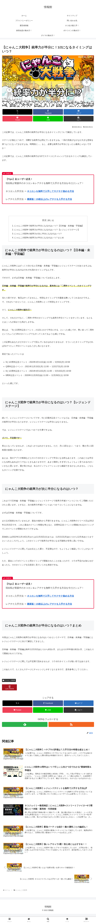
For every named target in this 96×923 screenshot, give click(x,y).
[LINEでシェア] (48, 118)
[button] (79, 118)
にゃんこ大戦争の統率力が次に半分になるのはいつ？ (38, 234)
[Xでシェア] (17, 112)
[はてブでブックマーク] (79, 112)
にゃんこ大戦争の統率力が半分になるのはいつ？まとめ (39, 238)
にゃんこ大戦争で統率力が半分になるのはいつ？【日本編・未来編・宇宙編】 (49, 226)
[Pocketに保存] (17, 118)
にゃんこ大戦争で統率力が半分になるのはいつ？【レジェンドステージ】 (47, 230)
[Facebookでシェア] (48, 112)
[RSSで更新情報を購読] (71, 724)
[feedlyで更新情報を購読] (25, 724)
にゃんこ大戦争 (9, 680)
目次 (44, 220)
